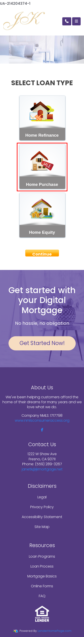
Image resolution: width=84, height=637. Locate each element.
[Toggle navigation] (76, 21)
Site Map (42, 526)
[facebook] (42, 429)
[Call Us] (66, 21)
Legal (42, 497)
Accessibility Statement (42, 516)
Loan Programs (42, 556)
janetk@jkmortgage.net (42, 469)
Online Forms (42, 586)
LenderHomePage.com (54, 631)
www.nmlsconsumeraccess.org (42, 420)
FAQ (42, 596)
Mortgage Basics (42, 576)
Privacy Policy (42, 507)
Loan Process (42, 566)
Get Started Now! (42, 343)
